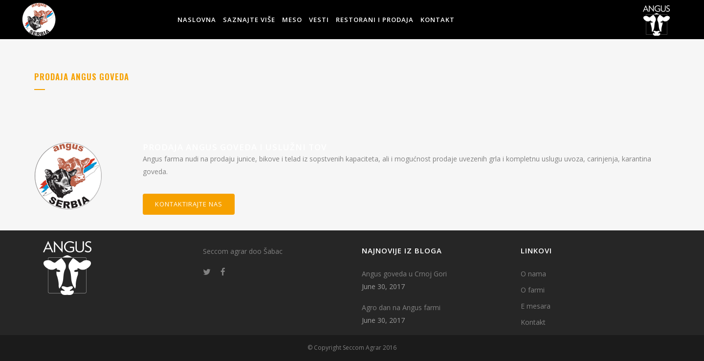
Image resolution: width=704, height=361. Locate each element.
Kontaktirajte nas (188, 204)
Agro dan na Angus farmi (401, 307)
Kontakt (533, 322)
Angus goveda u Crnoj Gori (404, 273)
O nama (533, 273)
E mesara (535, 306)
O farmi (533, 289)
